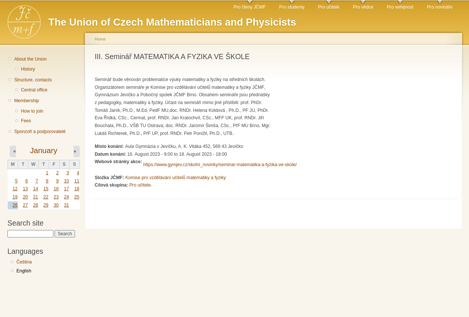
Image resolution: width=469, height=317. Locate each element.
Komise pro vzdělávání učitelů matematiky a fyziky (175, 177)
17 (66, 188)
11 (76, 181)
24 (66, 197)
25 (76, 197)
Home (100, 39)
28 (35, 205)
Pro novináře (440, 7)
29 (46, 205)
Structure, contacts (33, 80)
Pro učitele (328, 7)
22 (46, 197)
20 (25, 197)
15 (46, 188)
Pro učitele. (140, 185)
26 (15, 205)
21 (35, 197)
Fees (26, 120)
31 (66, 205)
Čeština (24, 262)
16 (56, 188)
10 (66, 181)
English (23, 271)
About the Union (30, 59)
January (44, 150)
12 (15, 188)
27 (25, 205)
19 (15, 197)
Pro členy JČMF (250, 7)
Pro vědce (363, 7)
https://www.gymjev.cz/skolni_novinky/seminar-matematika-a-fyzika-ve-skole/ (220, 164)
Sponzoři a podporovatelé (40, 131)
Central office (34, 90)
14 (35, 188)
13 (25, 188)
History (28, 69)
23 (56, 197)
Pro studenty (291, 7)
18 (76, 188)
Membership (26, 100)
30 (56, 205)
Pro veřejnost (400, 7)
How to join (32, 111)
